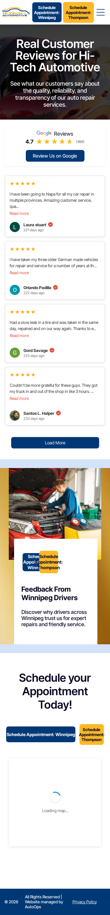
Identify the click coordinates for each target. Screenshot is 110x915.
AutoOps (33, 906)
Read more (19, 213)
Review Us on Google (55, 156)
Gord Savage (38, 350)
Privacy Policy (84, 901)
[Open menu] (101, 12)
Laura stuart (38, 224)
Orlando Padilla (40, 287)
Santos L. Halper (42, 413)
